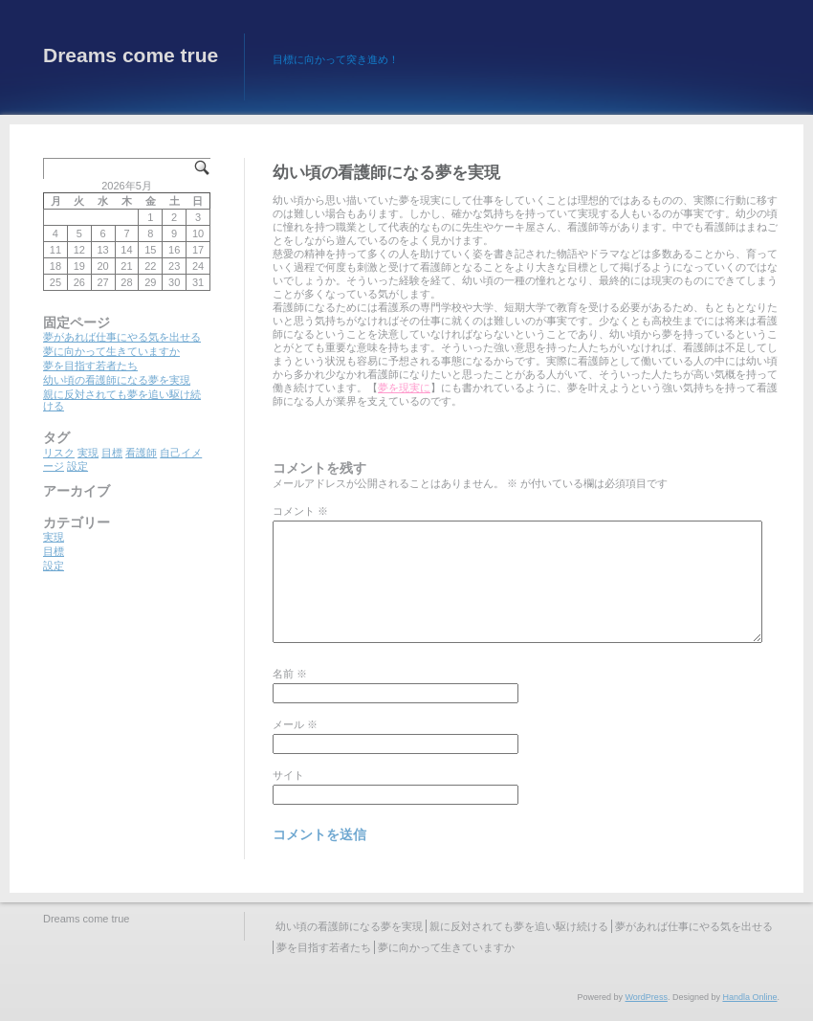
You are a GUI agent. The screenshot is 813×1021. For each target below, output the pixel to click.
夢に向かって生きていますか (111, 351)
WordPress (647, 997)
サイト (288, 775)
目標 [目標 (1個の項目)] (111, 452)
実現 (53, 537)
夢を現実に (404, 387)
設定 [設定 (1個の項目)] (77, 466)
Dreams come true (130, 55)
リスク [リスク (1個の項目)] (59, 452)
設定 (53, 565)
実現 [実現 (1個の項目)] (88, 452)
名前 (290, 673)
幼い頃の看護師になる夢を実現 (116, 380)
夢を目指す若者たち (90, 365)
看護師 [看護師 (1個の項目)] (141, 452)
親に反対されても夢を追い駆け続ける (518, 926)
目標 (53, 551)
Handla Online (749, 997)
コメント (300, 511)
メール (295, 724)
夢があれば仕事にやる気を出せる (122, 337)
